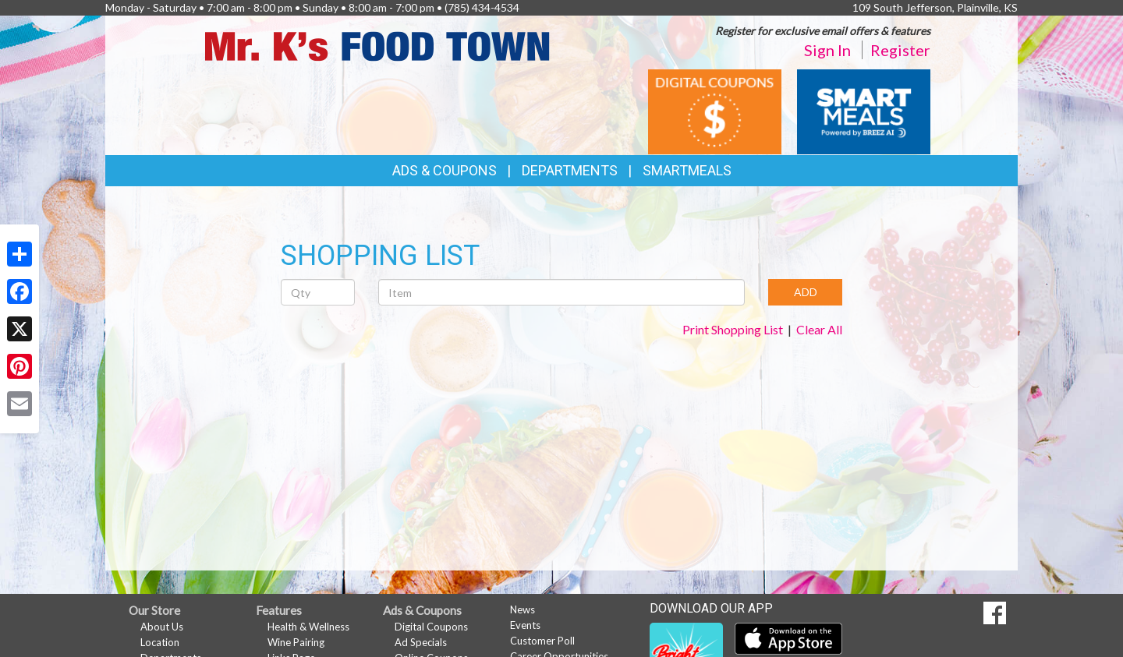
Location (159, 642)
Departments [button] (570, 170)
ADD (805, 291)
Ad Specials (421, 642)
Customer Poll (542, 640)
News (522, 609)
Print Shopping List (732, 329)
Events (525, 625)
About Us (161, 626)
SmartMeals (687, 170)
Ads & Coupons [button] (444, 170)
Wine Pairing (295, 642)
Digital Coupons (431, 626)
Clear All (819, 329)
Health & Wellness (308, 626)
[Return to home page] (378, 44)
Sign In (827, 50)
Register (900, 50)
